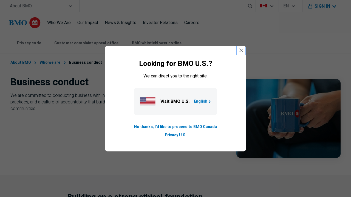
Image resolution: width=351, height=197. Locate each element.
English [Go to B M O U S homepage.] (203, 101)
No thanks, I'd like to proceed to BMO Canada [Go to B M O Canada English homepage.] (175, 127)
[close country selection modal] (241, 50)
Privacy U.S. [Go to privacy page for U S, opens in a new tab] (175, 135)
